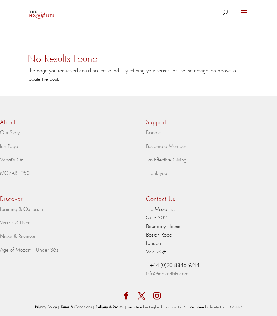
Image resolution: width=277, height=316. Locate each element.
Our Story (10, 132)
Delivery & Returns (110, 306)
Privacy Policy (46, 306)
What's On (11, 159)
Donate (153, 132)
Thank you (156, 172)
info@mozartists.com (167, 273)
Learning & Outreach (21, 208)
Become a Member (166, 145)
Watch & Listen (15, 222)
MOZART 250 (15, 172)
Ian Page (9, 145)
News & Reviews (17, 235)
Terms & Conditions (77, 306)
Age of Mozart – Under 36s (29, 249)
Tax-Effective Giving (166, 159)
